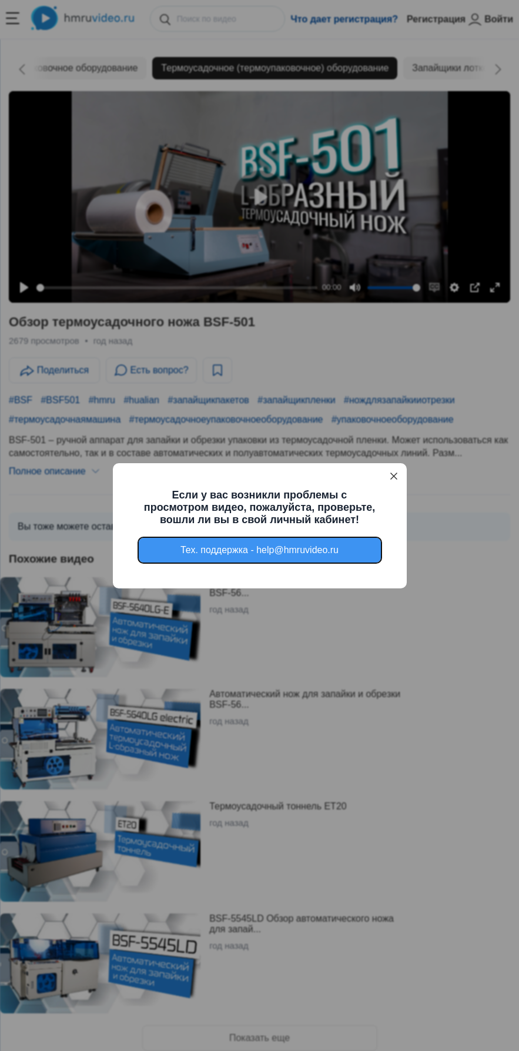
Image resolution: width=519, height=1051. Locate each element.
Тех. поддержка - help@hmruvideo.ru (259, 550)
